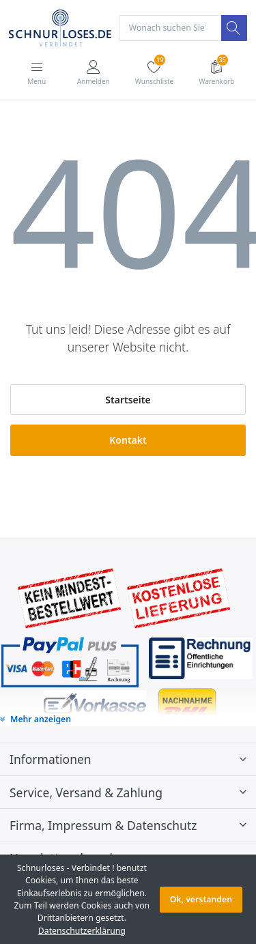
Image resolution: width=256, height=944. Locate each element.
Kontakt (127, 439)
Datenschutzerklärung (82, 930)
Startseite (127, 399)
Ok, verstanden (201, 899)
